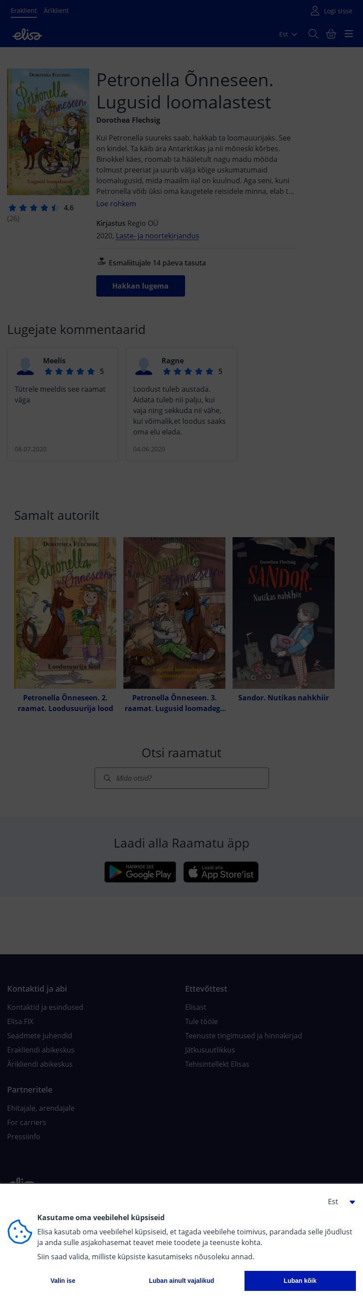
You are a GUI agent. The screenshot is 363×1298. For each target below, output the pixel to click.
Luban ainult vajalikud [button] (181, 1280)
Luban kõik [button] (300, 1280)
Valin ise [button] (63, 1280)
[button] (338, 1201)
